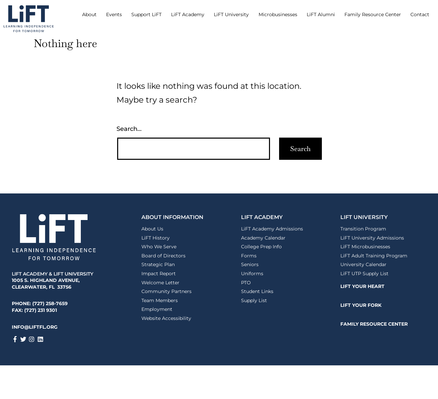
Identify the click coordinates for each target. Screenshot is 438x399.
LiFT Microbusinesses (365, 247)
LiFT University (231, 14)
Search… (128, 129)
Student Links (257, 291)
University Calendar (363, 264)
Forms (249, 256)
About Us (152, 229)
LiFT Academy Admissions (272, 229)
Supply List (254, 300)
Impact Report (158, 273)
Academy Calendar (263, 238)
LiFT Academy (187, 14)
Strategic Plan (158, 264)
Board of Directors (163, 256)
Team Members (159, 300)
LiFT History (155, 238)
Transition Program (363, 229)
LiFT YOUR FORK (360, 305)
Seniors (250, 264)
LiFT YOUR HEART (362, 286)
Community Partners (166, 291)
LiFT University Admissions (372, 238)
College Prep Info (261, 247)
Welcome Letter (160, 283)
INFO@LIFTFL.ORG (35, 327)
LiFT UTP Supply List (364, 273)
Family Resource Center (372, 14)
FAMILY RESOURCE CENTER (374, 324)
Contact (419, 14)
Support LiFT (146, 14)
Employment (156, 309)
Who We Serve (158, 247)
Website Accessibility (166, 318)
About (89, 14)
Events (114, 14)
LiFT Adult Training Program (373, 256)
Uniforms (252, 273)
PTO (246, 283)
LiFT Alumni (321, 14)
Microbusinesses (278, 14)
